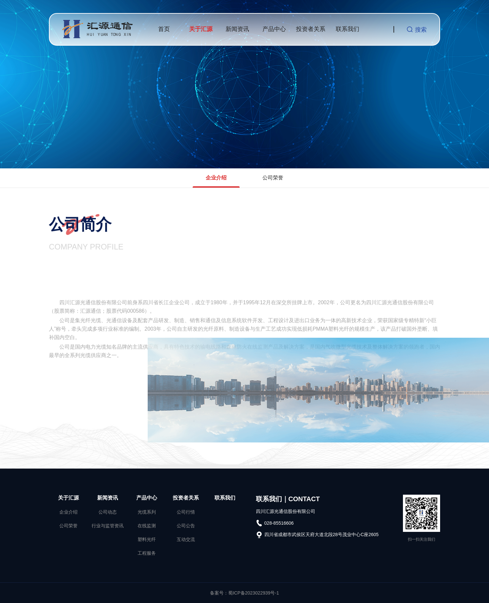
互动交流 (186, 539)
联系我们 (347, 29)
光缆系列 (147, 512)
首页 (164, 29)
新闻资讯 (237, 29)
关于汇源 (201, 29)
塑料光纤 (147, 539)
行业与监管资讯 (108, 525)
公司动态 (107, 512)
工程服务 (147, 553)
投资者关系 (310, 29)
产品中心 (274, 29)
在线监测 (147, 525)
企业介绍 (216, 177)
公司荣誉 (272, 177)
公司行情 (186, 512)
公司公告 (186, 525)
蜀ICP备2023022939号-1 (253, 592)
